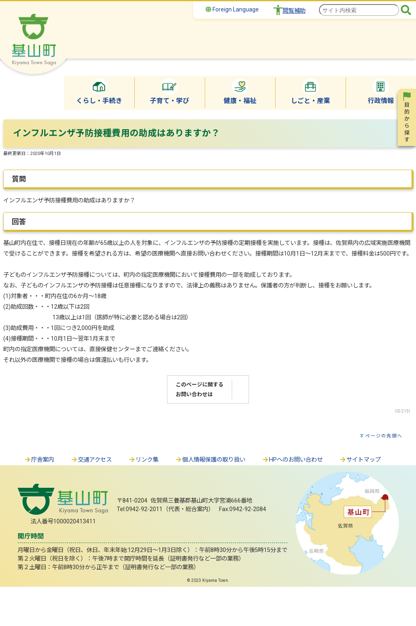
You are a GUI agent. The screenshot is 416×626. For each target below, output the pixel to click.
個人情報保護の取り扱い (210, 459)
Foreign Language (232, 9)
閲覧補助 (294, 10)
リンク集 (143, 459)
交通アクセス (91, 459)
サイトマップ (360, 459)
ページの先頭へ (383, 436)
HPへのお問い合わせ (292, 459)
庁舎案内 (39, 459)
